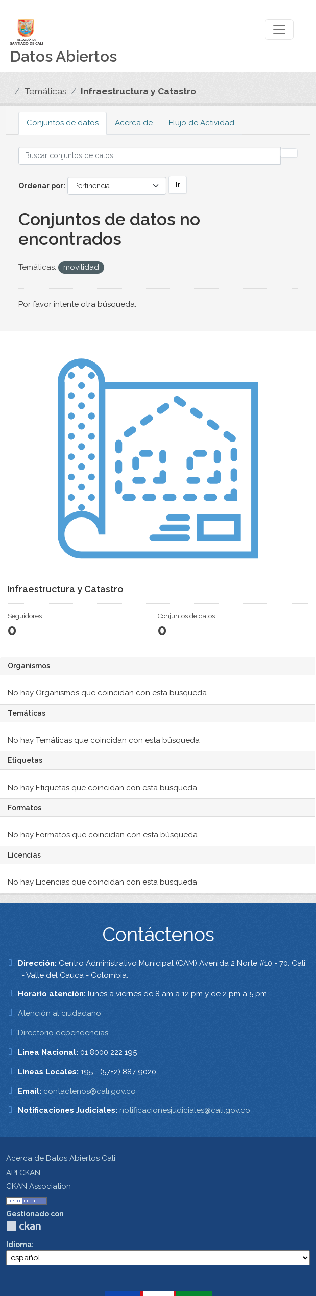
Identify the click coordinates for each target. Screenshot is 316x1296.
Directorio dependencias (63, 1033)
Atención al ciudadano (59, 1013)
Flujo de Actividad (201, 122)
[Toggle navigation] (279, 29)
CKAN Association (38, 1186)
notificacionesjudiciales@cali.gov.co (184, 1110)
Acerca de (134, 122)
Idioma (19, 1244)
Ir (177, 184)
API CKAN (23, 1172)
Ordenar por (40, 186)
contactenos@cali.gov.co (89, 1091)
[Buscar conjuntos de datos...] (149, 156)
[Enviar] (289, 153)
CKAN (23, 1226)
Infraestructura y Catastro (138, 91)
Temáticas (45, 91)
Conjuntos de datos (63, 122)
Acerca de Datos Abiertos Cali (60, 1158)
